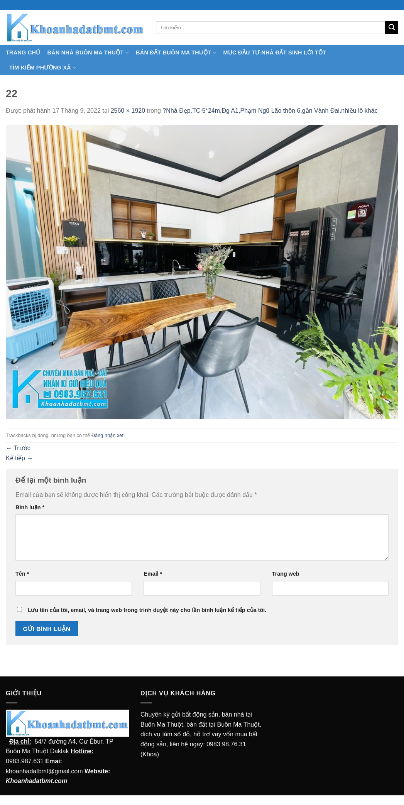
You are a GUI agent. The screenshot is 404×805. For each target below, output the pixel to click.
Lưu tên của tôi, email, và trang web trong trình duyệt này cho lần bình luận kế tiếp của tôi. (146, 610)
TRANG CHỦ (23, 52)
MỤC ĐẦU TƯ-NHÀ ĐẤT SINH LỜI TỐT (274, 52)
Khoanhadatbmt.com (36, 781)
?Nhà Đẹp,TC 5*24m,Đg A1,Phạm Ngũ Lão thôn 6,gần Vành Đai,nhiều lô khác (269, 110)
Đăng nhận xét (107, 435)
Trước (18, 448)
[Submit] (391, 27)
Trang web (285, 574)
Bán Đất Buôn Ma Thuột (176, 52)
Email (153, 574)
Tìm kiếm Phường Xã (42, 67)
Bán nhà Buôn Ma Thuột (88, 52)
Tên (22, 574)
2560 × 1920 (128, 110)
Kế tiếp (19, 458)
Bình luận (29, 507)
